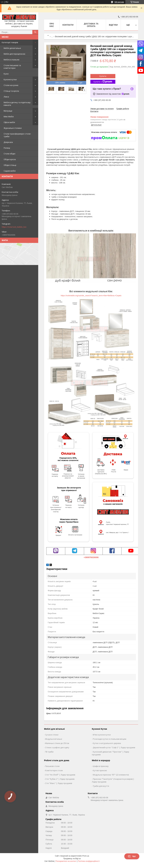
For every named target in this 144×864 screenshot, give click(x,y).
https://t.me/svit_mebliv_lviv (14, 227)
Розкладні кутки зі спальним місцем (109, 739)
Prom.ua (85, 856)
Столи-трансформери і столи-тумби (17, 135)
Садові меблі (10, 171)
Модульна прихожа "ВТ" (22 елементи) (111, 774)
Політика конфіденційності (89, 861)
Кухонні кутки (10, 79)
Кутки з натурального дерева (107, 743)
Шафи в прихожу (101, 766)
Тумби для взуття (101, 786)
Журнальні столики (13, 128)
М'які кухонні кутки (102, 734)
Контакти (67, 25)
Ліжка (6, 96)
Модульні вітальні (53, 739)
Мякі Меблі (9, 116)
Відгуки (113, 25)
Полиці (7, 148)
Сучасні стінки (51, 734)
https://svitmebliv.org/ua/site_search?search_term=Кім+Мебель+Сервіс (91, 295)
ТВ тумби (49, 751)
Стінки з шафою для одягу (57, 747)
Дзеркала (8, 142)
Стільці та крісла (11, 91)
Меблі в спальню (11, 59)
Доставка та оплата (91, 25)
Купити (102, 76)
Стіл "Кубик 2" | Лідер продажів (59, 779)
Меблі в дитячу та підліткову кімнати (17, 103)
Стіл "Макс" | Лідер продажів (58, 783)
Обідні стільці (10, 165)
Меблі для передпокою (14, 54)
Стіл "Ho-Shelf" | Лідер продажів (60, 774)
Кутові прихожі (100, 770)
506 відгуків (119, 2)
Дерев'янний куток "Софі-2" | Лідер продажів (114, 747)
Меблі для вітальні (12, 48)
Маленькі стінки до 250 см (57, 743)
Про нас (52, 25)
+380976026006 (91, 557)
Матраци (8, 110)
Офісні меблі (9, 122)
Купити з (103, 81)
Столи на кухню (11, 85)
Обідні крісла (10, 159)
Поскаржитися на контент (66, 861)
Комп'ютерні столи (54, 770)
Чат (132, 856)
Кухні (6, 73)
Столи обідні (9, 153)
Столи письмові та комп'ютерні (12, 66)
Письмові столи (52, 766)
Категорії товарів (10, 42)
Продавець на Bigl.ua (72, 859)
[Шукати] (35, 32)
